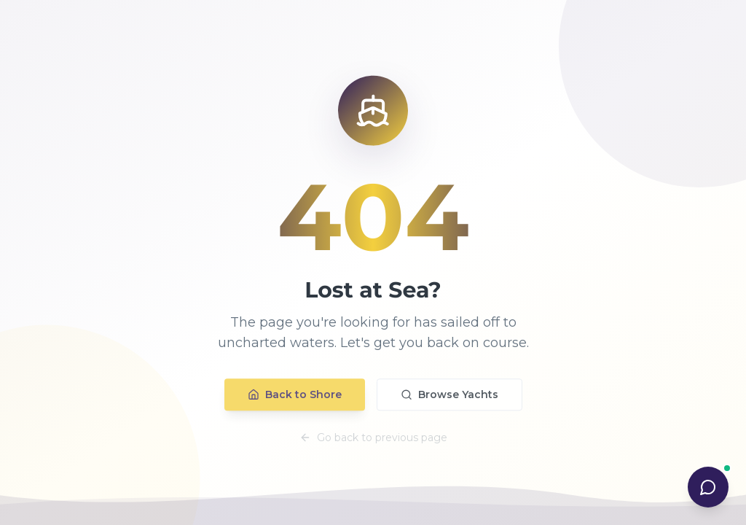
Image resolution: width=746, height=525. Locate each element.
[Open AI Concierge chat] (708, 487)
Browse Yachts (449, 398)
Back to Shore (295, 398)
